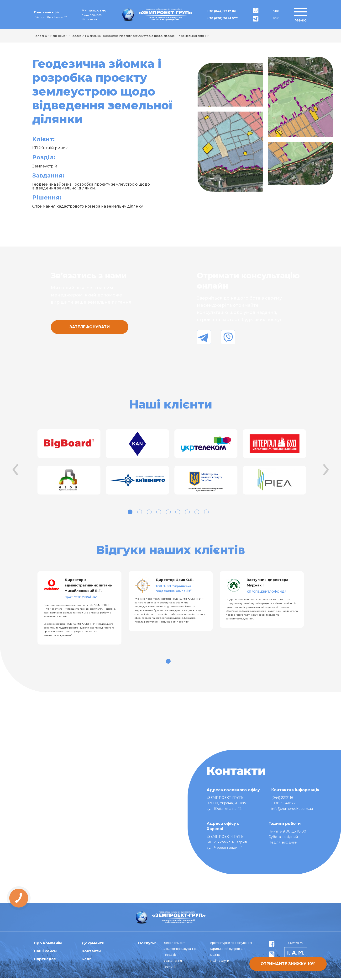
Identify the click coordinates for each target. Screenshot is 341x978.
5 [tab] (168, 512)
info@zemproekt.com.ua (292, 808)
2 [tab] (139, 512)
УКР (276, 11)
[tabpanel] (68, 462)
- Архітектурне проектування (230, 943)
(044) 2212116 (282, 797)
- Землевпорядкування (179, 949)
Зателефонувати (89, 327)
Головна (40, 36)
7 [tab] (187, 512)
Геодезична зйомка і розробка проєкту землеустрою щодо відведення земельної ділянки (140, 36)
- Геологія (169, 966)
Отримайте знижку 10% (288, 964)
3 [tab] (149, 512)
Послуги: (147, 943)
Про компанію (48, 943)
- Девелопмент (173, 943)
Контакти (91, 951)
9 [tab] (206, 512)
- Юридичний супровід (225, 949)
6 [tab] (177, 512)
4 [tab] (158, 512)
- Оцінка (214, 955)
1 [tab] (130, 512)
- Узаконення (172, 960)
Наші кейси (58, 36)
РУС (276, 18)
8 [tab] (196, 512)
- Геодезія (169, 955)
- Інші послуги (218, 960)
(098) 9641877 (283, 803)
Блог (86, 959)
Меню (300, 20)
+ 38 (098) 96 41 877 (222, 18)
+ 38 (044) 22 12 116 (221, 11)
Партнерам (45, 959)
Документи (93, 943)
